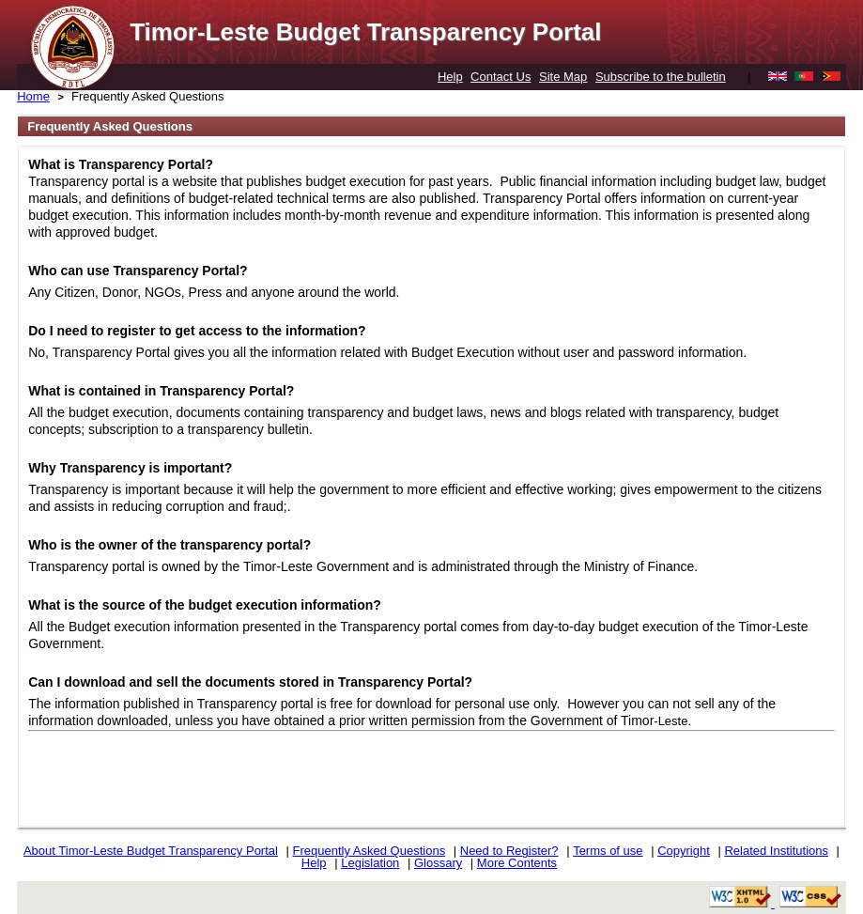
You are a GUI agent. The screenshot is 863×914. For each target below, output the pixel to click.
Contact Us (500, 77)
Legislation (370, 863)
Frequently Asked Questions (147, 96)
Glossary (438, 863)
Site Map (563, 77)
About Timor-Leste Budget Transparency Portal (150, 851)
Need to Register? (509, 851)
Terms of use (607, 851)
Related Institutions (776, 851)
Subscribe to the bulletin (660, 77)
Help (450, 77)
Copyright (683, 851)
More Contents (517, 863)
